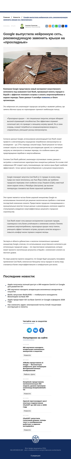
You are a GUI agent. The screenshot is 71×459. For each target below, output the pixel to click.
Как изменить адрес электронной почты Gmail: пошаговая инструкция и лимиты (34, 306)
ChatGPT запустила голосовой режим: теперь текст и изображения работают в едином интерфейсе (34, 422)
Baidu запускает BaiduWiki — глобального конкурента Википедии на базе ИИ (32, 296)
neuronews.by (40, 4)
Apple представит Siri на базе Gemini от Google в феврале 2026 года (36, 301)
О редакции (35, 456)
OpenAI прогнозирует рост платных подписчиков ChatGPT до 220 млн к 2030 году (35, 404)
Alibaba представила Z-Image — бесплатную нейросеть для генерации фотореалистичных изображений (34, 366)
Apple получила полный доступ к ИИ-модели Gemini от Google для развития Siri (36, 285)
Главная (6, 17)
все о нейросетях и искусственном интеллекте (40, 9)
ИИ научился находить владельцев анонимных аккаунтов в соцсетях (35, 291)
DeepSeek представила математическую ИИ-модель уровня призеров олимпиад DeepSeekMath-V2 (34, 386)
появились (46, 97)
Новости (16, 17)
